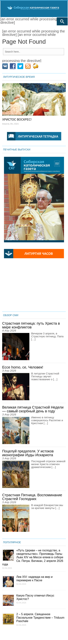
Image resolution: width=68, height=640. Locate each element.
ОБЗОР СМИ (10, 315)
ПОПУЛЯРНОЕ (12, 542)
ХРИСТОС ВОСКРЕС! (17, 119)
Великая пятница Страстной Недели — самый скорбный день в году (33, 409)
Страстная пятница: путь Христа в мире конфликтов (31, 325)
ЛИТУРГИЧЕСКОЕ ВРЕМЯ (19, 76)
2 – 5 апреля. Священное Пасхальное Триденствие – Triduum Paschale (40, 618)
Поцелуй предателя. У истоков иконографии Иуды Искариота (28, 453)
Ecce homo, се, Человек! (22, 367)
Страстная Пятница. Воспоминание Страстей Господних (32, 497)
